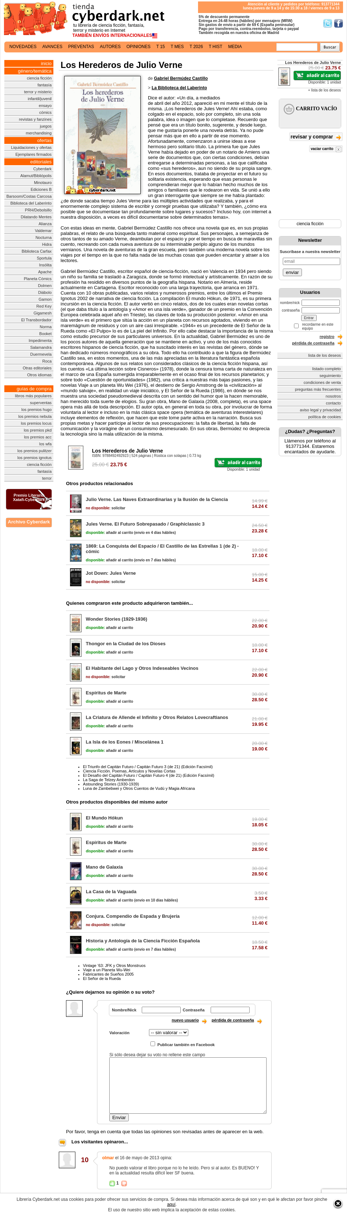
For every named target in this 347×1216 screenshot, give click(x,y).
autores (110, 46)
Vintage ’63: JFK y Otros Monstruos (114, 965)
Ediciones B (41, 189)
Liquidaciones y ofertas (31, 147)
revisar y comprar (316, 137)
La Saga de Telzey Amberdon (109, 780)
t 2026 (196, 46)
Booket (45, 333)
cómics (45, 112)
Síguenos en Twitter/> (327, 23)
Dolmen (45, 285)
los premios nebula (35, 416)
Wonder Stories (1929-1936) (116, 619)
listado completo (326, 369)
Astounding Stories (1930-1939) (111, 784)
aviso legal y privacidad (320, 410)
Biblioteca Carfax (37, 251)
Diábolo (45, 292)
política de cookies (324, 417)
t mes (177, 46)
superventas (41, 403)
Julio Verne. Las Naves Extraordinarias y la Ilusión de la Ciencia (157, 499)
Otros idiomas (39, 375)
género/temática (35, 71)
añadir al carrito (109, 533)
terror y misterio (38, 92)
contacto (333, 403)
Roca (47, 361)
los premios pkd (38, 430)
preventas (81, 46)
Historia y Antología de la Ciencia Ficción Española (143, 940)
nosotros (333, 396)
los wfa (45, 444)
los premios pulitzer (34, 451)
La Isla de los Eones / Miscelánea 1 (124, 742)
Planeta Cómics (38, 279)
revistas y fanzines (35, 119)
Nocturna (43, 237)
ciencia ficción (39, 78)
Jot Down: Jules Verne (111, 573)
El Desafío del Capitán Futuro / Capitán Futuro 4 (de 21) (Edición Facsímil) (148, 775)
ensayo (45, 105)
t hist (216, 46)
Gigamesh (43, 313)
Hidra (47, 244)
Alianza (45, 224)
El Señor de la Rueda (102, 978)
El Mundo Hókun (104, 818)
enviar (292, 272)
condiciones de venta (322, 382)
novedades (22, 46)
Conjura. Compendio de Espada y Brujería (133, 916)
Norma (46, 327)
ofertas (44, 140)
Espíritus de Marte (106, 692)
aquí (171, 1204)
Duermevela (41, 354)
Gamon (45, 299)
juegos (46, 126)
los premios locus (36, 423)
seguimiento (330, 375)
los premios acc (38, 437)
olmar (108, 1157)
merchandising (39, 133)
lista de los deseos (324, 355)
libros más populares (33, 396)
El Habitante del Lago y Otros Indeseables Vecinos (142, 668)
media (235, 46)
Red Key (44, 306)
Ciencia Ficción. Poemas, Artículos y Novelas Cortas (129, 771)
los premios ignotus (34, 457)
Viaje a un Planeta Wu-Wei (106, 970)
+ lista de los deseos (324, 90)
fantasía (45, 85)
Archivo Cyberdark (29, 521)
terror (47, 478)
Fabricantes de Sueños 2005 (108, 974)
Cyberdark (42, 169)
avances (52, 46)
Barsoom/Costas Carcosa (29, 196)
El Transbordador (36, 320)
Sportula (44, 258)
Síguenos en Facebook (338, 23)
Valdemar (43, 230)
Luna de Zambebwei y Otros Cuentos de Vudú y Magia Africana (139, 788)
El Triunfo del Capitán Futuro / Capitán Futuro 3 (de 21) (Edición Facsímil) (148, 767)
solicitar (105, 508)
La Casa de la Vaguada (111, 891)
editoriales (41, 161)
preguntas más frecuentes (318, 389)
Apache (45, 272)
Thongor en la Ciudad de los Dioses (126, 643)
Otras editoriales (37, 368)
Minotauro (43, 182)
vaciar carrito (326, 149)
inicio (46, 63)
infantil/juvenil (40, 99)
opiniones (139, 46)
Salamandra (41, 347)
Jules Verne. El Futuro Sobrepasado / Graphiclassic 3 (145, 524)
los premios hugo (36, 409)
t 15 (160, 46)
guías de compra (34, 388)
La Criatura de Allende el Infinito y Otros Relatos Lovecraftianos (157, 717)
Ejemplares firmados (34, 154)
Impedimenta (40, 340)
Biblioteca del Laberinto (31, 203)
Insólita (45, 265)
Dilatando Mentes (36, 217)
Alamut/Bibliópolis (36, 176)
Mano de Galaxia (104, 867)
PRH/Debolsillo (38, 210)
